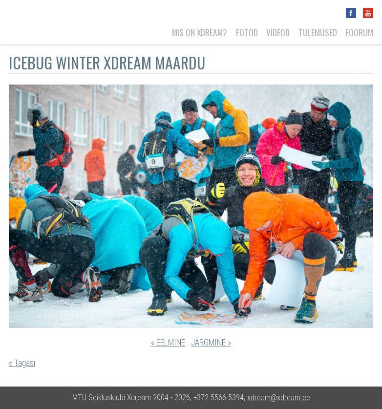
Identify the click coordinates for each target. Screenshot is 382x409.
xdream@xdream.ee (278, 397)
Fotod (247, 32)
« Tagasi (22, 363)
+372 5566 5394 (218, 397)
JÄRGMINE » (211, 342)
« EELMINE (168, 342)
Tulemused (317, 32)
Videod (278, 32)
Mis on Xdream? (199, 32)
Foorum (359, 32)
